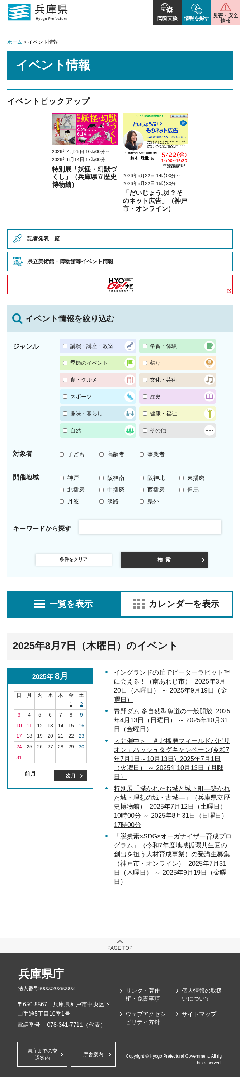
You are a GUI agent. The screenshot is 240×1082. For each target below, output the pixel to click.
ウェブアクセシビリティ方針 (146, 1023)
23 (81, 740)
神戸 (73, 478)
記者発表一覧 (46, 238)
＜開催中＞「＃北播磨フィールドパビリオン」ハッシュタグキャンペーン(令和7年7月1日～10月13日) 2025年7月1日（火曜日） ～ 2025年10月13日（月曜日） (172, 763)
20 (50, 740)
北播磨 (76, 490)
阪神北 (156, 478)
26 (40, 751)
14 (60, 730)
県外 (153, 501)
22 (71, 740)
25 (29, 751)
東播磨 (195, 478)
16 (81, 730)
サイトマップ (199, 1019)
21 (60, 740)
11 (29, 730)
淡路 (113, 501)
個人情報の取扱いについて (202, 999)
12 (40, 730)
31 (19, 762)
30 (81, 751)
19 (40, 740)
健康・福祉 (163, 413)
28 (60, 751)
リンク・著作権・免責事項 (143, 999)
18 (29, 740)
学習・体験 (163, 346)
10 (19, 730)
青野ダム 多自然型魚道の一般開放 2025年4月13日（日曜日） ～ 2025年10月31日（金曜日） (172, 724)
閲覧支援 (167, 18)
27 (50, 751)
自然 (75, 430)
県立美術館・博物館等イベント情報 (79, 261)
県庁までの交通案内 (42, 1059)
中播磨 (115, 490)
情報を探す (196, 18)
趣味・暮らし (86, 413)
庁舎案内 (96, 1059)
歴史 (155, 396)
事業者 (156, 454)
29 (71, 751)
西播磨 (156, 490)
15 (71, 730)
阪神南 (115, 478)
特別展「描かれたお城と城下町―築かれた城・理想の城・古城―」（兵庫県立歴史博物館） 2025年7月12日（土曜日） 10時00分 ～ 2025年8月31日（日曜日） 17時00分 (172, 811)
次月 (70, 781)
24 (19, 751)
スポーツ (81, 396)
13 (50, 730)
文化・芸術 (163, 380)
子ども (76, 454)
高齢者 (115, 454)
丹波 (73, 501)
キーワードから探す (42, 528)
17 (19, 740)
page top (120, 952)
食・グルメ (83, 380)
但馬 (193, 490)
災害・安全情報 (225, 18)
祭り (155, 363)
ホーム (14, 42)
